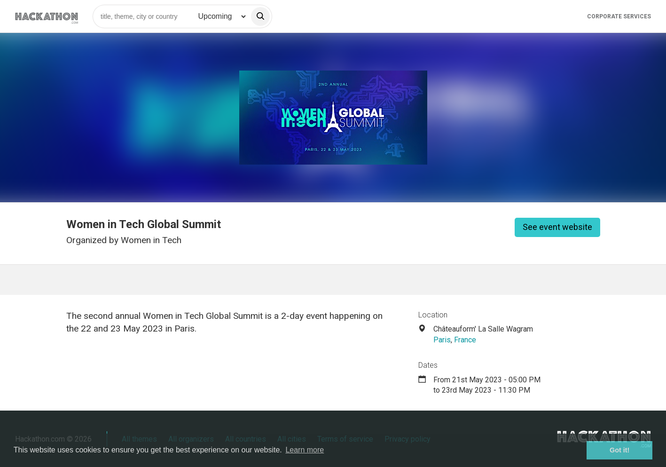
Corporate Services (619, 16)
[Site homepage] (46, 16)
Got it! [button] (619, 450)
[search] (260, 16)
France (465, 339)
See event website (557, 227)
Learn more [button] (304, 450)
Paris (442, 339)
